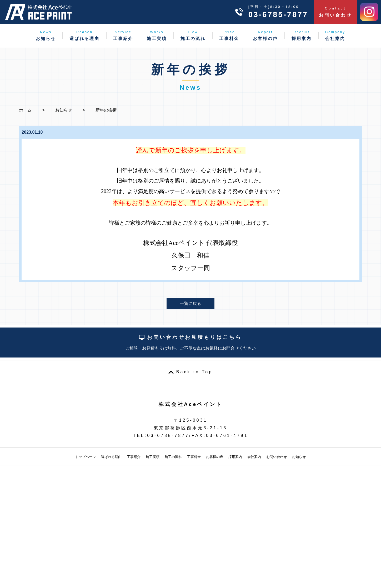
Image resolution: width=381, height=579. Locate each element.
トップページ (85, 457)
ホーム (25, 110)
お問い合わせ (335, 11)
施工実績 (157, 35)
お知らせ (46, 35)
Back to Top (194, 372)
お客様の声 (265, 35)
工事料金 (229, 35)
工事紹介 (123, 35)
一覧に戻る (190, 303)
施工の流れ (193, 35)
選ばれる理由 (84, 35)
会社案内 (335, 35)
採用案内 (302, 35)
